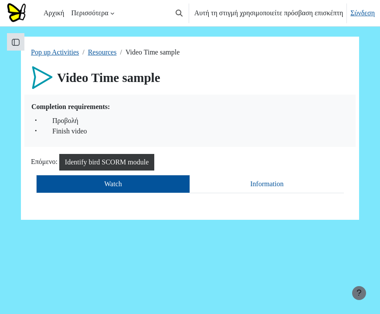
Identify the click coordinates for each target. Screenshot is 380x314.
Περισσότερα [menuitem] (89, 13)
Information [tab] (266, 184)
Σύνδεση (362, 13)
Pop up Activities (55, 52)
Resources (102, 52)
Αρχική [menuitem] (54, 13)
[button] (179, 13)
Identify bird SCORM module (107, 162)
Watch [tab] (113, 184)
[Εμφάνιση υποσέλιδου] (359, 293)
